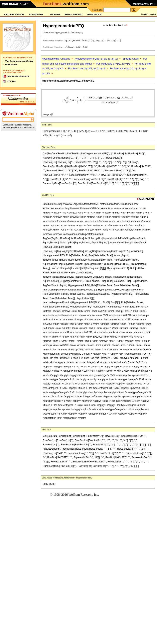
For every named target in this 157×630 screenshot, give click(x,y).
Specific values (131, 58)
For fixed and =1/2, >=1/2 (113, 63)
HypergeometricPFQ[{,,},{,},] (96, 58)
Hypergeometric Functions (56, 58)
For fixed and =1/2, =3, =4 (86, 68)
